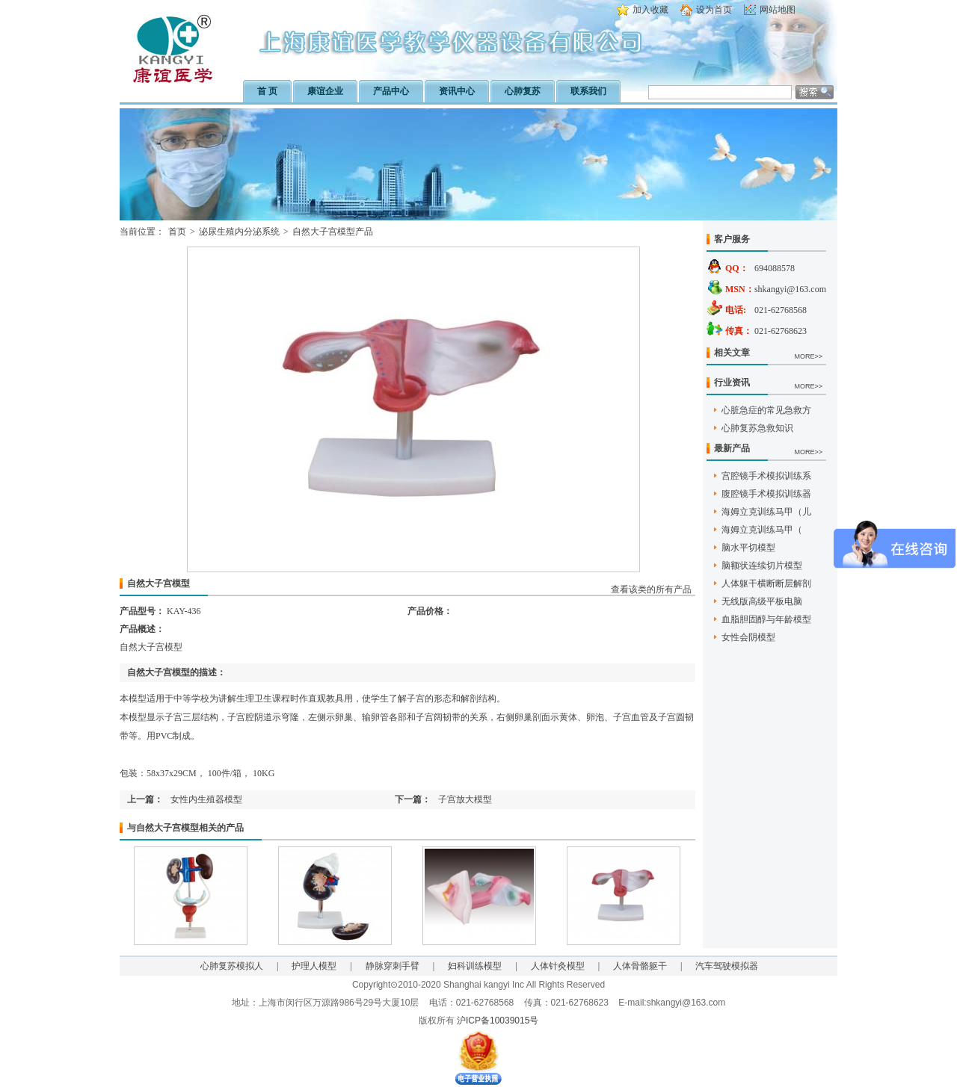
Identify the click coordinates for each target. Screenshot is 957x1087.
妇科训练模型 (475, 966)
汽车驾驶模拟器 (726, 966)
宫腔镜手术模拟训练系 (766, 476)
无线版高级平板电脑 (761, 601)
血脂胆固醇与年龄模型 (766, 619)
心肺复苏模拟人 (231, 966)
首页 (177, 231)
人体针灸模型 (558, 966)
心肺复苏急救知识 (757, 428)
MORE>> (808, 356)
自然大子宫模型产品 (332, 231)
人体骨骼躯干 (640, 966)
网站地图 (778, 9)
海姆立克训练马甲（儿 (766, 512)
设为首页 (714, 9)
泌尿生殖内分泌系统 (239, 231)
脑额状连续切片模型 (761, 565)
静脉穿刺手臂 (392, 966)
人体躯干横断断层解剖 (766, 583)
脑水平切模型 (748, 547)
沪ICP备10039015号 (497, 1020)
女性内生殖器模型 (206, 799)
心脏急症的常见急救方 (766, 410)
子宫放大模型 (465, 799)
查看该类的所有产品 (651, 589)
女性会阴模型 (748, 637)
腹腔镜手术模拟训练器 (766, 494)
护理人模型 (314, 966)
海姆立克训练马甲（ (761, 529)
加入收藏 (650, 9)
